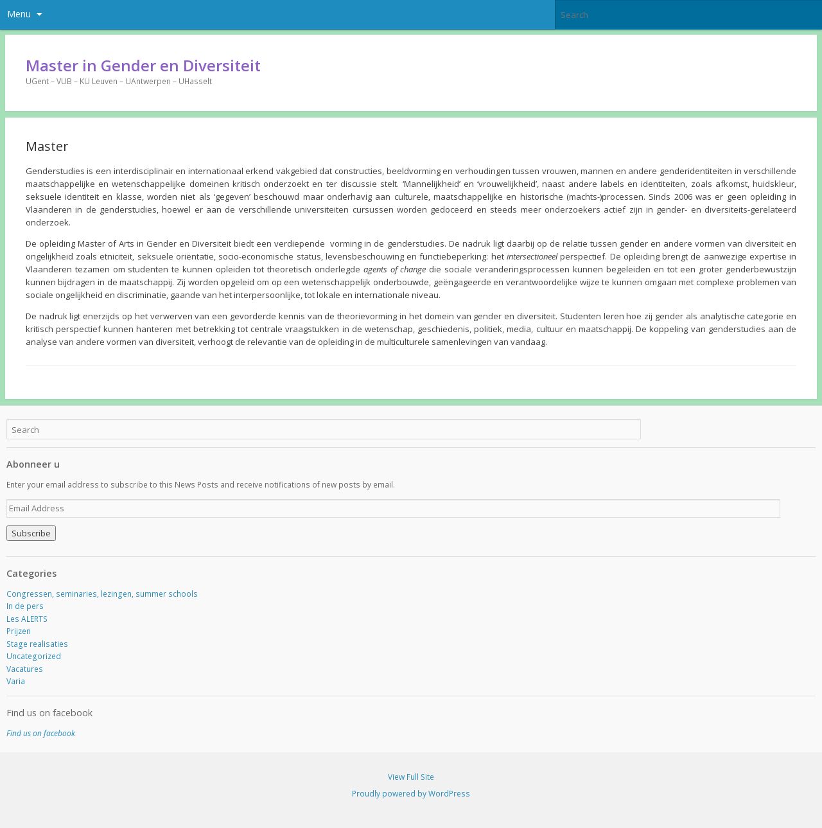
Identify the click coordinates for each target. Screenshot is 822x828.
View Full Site (411, 776)
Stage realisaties (37, 644)
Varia (15, 681)
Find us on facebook (49, 713)
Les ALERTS (27, 618)
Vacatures (24, 669)
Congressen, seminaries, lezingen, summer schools (102, 593)
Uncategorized (33, 656)
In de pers (25, 606)
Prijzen (18, 631)
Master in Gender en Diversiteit (143, 65)
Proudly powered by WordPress (411, 793)
